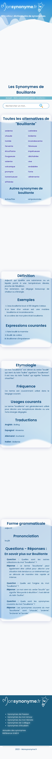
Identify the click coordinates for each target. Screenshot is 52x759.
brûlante (32, 136)
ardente (9, 130)
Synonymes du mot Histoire (20, 720)
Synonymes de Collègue (19, 722)
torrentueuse (11, 176)
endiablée (33, 166)
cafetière (32, 130)
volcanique (10, 166)
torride (8, 141)
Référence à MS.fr (11, 733)
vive (30, 161)
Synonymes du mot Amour (20, 717)
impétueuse (34, 151)
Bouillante (40, 98)
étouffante (10, 151)
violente (9, 161)
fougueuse (10, 156)
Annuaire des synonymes (14, 730)
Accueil (9, 98)
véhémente (33, 176)
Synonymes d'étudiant (18, 725)
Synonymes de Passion (18, 714)
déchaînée (33, 156)
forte (30, 171)
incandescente (35, 141)
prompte (9, 171)
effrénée (9, 182)
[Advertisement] (26, 57)
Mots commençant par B (24, 98)
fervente (9, 146)
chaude (8, 136)
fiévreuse (32, 146)
